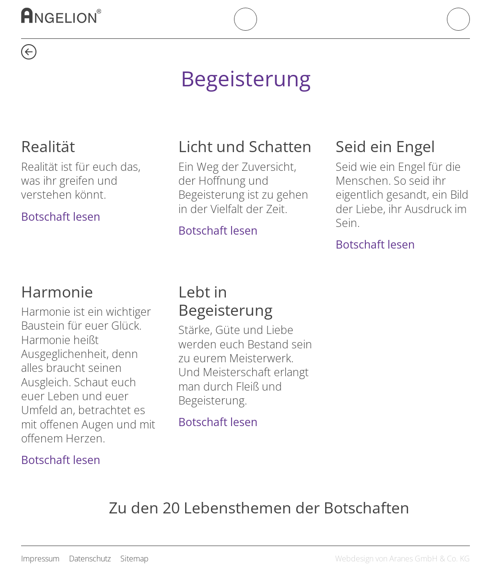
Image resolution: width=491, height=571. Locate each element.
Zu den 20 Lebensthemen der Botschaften (259, 508)
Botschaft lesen (60, 216)
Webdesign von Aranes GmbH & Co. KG (402, 558)
